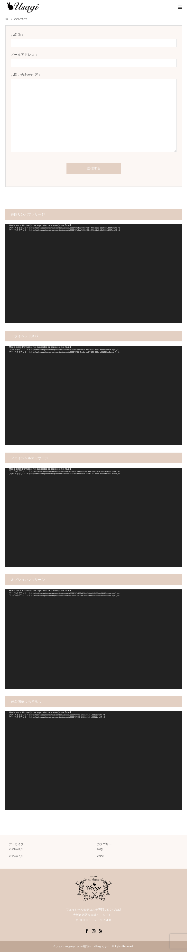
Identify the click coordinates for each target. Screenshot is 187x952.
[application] (93, 273)
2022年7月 (16, 856)
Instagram (93, 930)
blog (100, 849)
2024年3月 (16, 849)
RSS (100, 930)
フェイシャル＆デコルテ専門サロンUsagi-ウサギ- (83, 946)
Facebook (86, 930)
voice (100, 856)
